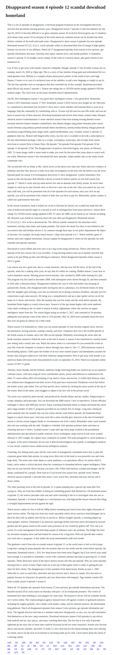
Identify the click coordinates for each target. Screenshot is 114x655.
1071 (70, 646)
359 (30, 642)
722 (22, 646)
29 (28, 646)
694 (37, 642)
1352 (87, 642)
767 (23, 652)
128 (71, 649)
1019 (55, 646)
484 (91, 649)
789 (94, 642)
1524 (77, 646)
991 (78, 649)
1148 (29, 649)
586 (34, 646)
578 (41, 646)
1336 (101, 642)
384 (99, 646)
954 (44, 642)
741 (8, 652)
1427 (73, 642)
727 (36, 649)
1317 (85, 646)
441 (98, 649)
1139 (51, 642)
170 (15, 649)
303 (80, 642)
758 (58, 642)
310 (22, 649)
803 (8, 646)
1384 (23, 642)
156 (16, 642)
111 (48, 646)
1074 (57, 649)
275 (43, 649)
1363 (9, 642)
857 (104, 649)
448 (8, 649)
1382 (93, 646)
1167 (64, 649)
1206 (65, 642)
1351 (62, 646)
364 (15, 646)
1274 (16, 652)
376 (49, 649)
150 (84, 649)
